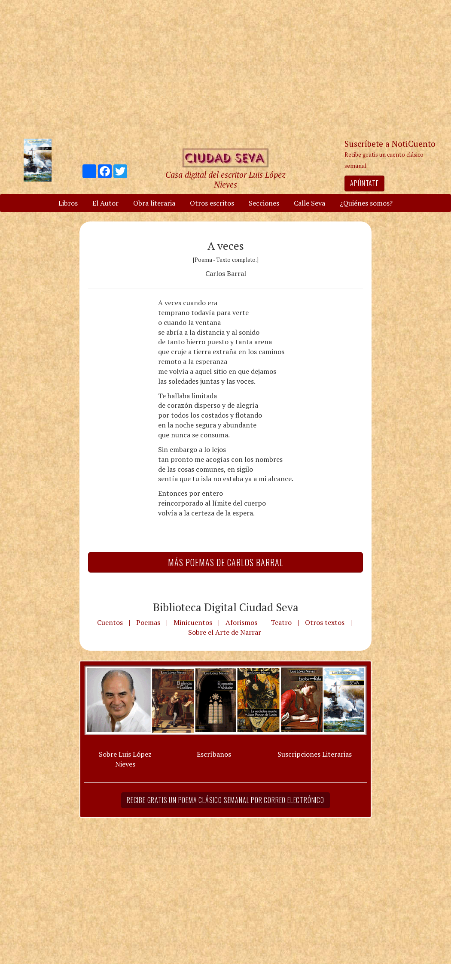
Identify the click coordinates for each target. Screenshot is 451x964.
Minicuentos (193, 622)
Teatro (281, 622)
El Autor (105, 203)
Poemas (148, 622)
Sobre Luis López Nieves (125, 759)
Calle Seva (309, 203)
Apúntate (364, 183)
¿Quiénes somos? (366, 203)
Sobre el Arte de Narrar (224, 632)
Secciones (264, 203)
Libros (68, 203)
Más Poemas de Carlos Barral (225, 562)
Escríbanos (214, 754)
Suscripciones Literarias (314, 754)
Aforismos (241, 622)
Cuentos (110, 622)
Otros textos (324, 622)
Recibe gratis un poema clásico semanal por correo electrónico (225, 800)
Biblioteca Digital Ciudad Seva (226, 607)
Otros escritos (212, 203)
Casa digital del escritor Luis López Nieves (225, 179)
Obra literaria (154, 203)
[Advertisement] (225, 69)
